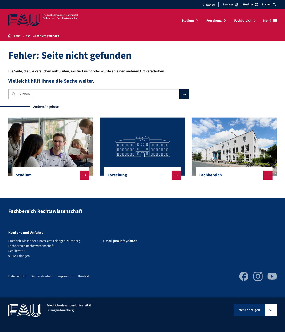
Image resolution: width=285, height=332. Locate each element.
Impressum (65, 276)
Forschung (214, 20)
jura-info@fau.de (125, 241)
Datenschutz (17, 276)
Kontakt (83, 276)
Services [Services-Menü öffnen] (230, 4)
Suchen (269, 4)
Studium (187, 20)
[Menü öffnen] (270, 20)
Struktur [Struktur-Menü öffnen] (250, 4)
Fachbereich (243, 20)
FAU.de (208, 5)
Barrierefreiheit (41, 276)
